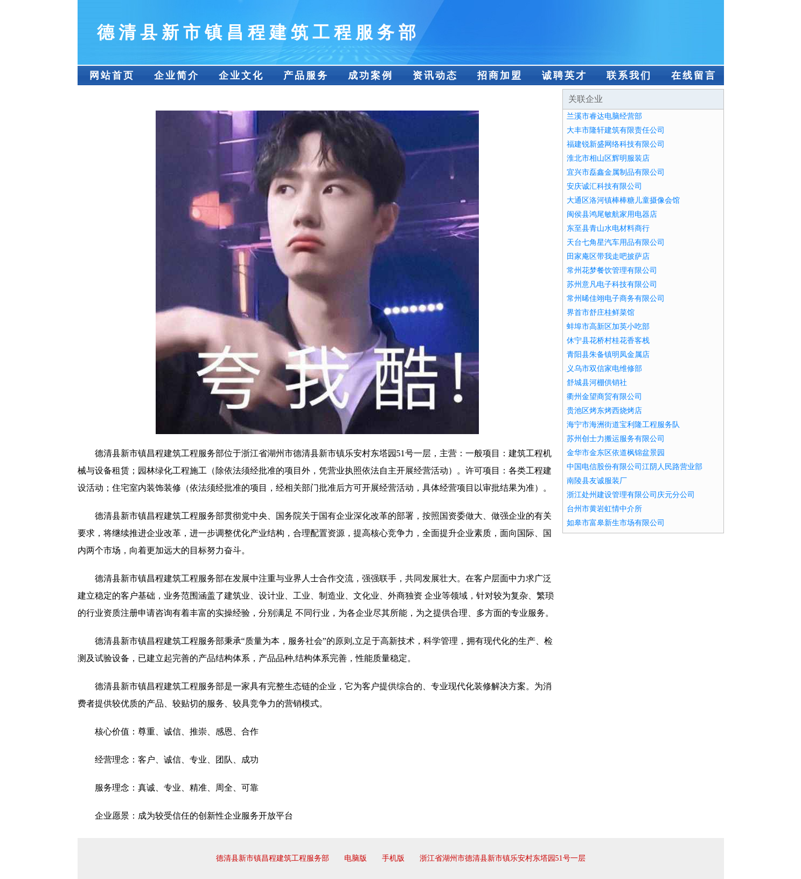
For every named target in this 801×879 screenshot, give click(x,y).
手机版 (393, 858)
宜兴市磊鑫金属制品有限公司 (616, 172)
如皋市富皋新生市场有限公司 (616, 523)
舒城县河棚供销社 (597, 383)
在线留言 (693, 75)
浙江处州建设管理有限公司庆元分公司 (631, 495)
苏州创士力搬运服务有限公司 (616, 439)
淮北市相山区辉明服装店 (608, 158)
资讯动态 (435, 75)
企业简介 (176, 75)
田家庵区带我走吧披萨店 (608, 256)
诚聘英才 (564, 75)
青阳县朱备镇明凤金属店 (608, 355)
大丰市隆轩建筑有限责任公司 (616, 130)
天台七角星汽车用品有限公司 (616, 242)
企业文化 (241, 75)
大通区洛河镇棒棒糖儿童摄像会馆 (623, 200)
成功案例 (370, 75)
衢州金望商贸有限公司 (604, 397)
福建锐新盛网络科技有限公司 (616, 144)
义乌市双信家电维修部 (604, 369)
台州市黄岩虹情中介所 (604, 509)
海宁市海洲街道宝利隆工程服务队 (623, 425)
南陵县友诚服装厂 (597, 481)
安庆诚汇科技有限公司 (604, 186)
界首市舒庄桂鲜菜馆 (601, 312)
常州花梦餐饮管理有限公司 (612, 270)
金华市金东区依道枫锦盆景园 (616, 453)
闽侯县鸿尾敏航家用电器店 (612, 214)
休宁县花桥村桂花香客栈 (608, 341)
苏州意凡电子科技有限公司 (612, 284)
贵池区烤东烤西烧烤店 (604, 411)
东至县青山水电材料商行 (608, 228)
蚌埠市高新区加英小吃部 (608, 326)
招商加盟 (500, 75)
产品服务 (306, 75)
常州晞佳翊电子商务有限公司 (616, 298)
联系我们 (629, 75)
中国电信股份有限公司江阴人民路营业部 (634, 467)
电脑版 (355, 858)
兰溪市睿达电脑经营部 (604, 116)
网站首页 (112, 75)
